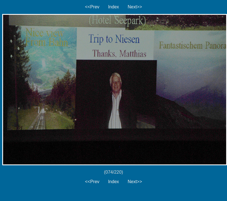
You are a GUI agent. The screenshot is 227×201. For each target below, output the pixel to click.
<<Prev (92, 6)
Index (113, 6)
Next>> (135, 6)
